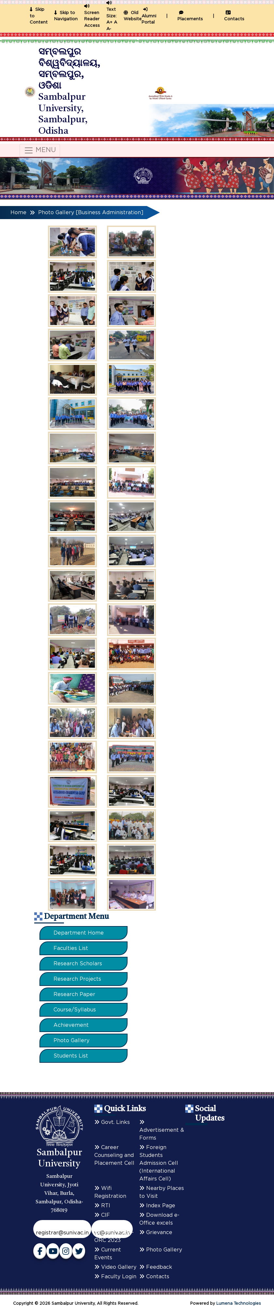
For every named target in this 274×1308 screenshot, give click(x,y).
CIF (102, 1215)
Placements (190, 16)
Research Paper (74, 994)
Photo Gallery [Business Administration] (91, 212)
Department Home (78, 933)
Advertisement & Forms (161, 1130)
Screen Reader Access (92, 19)
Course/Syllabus (74, 1009)
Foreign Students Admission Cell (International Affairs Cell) (158, 1163)
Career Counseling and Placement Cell (114, 1155)
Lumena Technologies (238, 1303)
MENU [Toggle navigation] (40, 150)
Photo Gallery (71, 1040)
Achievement (71, 1025)
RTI (102, 1205)
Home (18, 212)
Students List (70, 1055)
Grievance (155, 1232)
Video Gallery (115, 1267)
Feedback (155, 1267)
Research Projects (77, 979)
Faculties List (70, 948)
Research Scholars (77, 963)
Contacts (234, 16)
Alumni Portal (149, 16)
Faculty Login (115, 1276)
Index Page (157, 1205)
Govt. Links (112, 1122)
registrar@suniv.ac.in (62, 1232)
